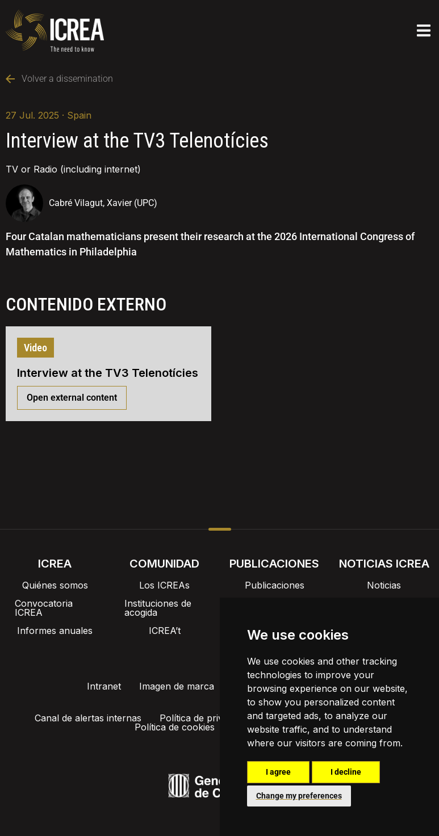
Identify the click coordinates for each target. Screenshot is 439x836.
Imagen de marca (176, 686)
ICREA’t (165, 630)
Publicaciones (274, 585)
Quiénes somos (55, 585)
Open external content (72, 397)
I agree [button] (278, 771)
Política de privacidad (208, 717)
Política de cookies (178, 727)
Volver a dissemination (59, 78)
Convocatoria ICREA (44, 608)
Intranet (104, 686)
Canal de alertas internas (91, 717)
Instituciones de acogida (157, 608)
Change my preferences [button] (299, 795)
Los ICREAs (164, 585)
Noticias (384, 585)
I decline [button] (346, 771)
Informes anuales (55, 630)
